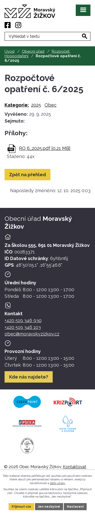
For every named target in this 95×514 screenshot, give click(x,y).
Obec (50, 105)
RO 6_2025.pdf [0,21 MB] (44, 148)
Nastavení (75, 506)
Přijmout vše (21, 506)
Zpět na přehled (27, 174)
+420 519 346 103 (23, 327)
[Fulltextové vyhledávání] (47, 36)
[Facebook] (8, 25)
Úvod (9, 51)
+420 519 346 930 (23, 320)
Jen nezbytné (49, 506)
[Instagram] (18, 25)
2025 (36, 105)
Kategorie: (17, 105)
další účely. (58, 483)
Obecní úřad (33, 51)
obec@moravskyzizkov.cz (32, 334)
